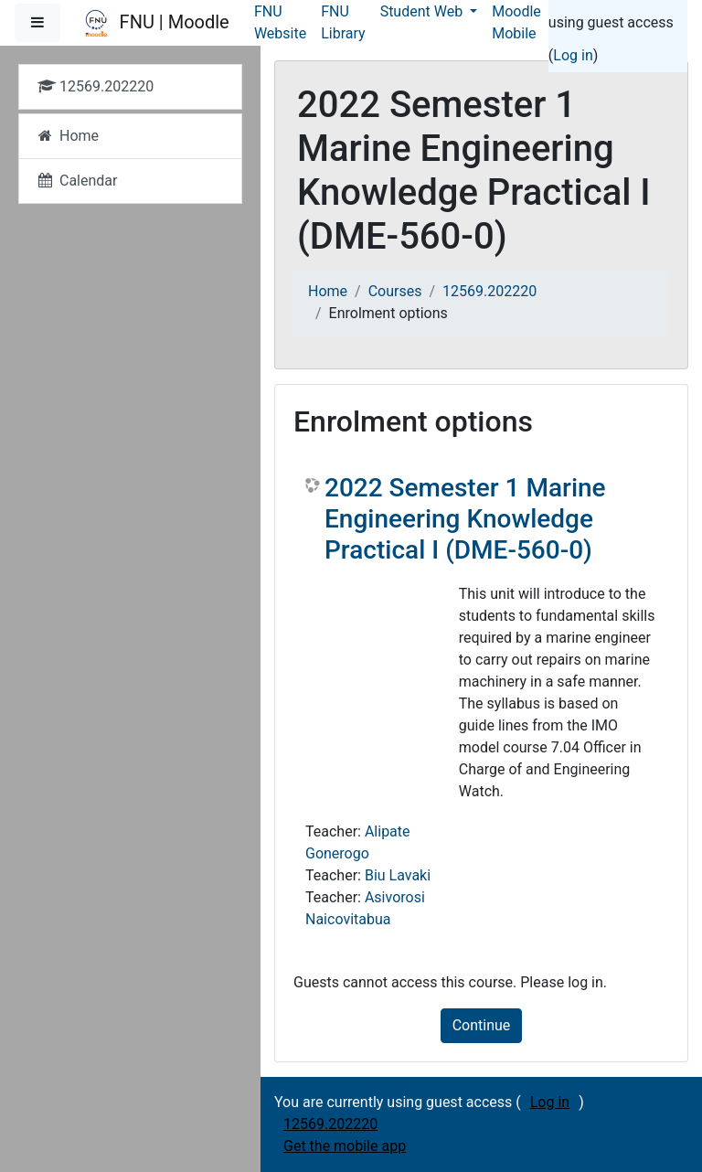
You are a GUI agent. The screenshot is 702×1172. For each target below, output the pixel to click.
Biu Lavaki (398, 875)
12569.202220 (489, 291)
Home (327, 291)
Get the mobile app (344, 1146)
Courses (395, 291)
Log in (572, 55)
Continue (481, 1025)
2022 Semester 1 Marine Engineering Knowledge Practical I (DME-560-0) (465, 518)
